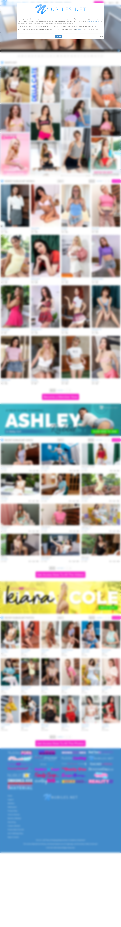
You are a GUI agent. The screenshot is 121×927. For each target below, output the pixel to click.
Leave (101, 36)
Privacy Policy (79, 29)
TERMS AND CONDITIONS (93, 21)
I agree (58, 36)
